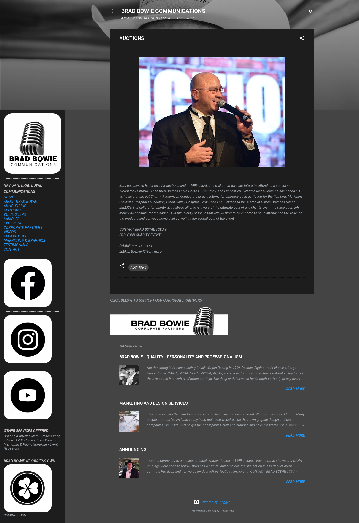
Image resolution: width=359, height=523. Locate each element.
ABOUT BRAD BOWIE (20, 201)
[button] (302, 39)
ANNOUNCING (133, 449)
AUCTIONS (139, 267)
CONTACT (11, 249)
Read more (295, 389)
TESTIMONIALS (16, 245)
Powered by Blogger (212, 502)
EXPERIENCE (14, 223)
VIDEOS (10, 232)
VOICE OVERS (15, 214)
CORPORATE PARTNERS (23, 227)
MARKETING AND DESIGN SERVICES (153, 403)
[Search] (311, 12)
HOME (9, 197)
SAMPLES (11, 219)
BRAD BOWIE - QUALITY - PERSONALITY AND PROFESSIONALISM (180, 356)
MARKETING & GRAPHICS (24, 240)
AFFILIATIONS (15, 236)
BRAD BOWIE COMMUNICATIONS (163, 11)
